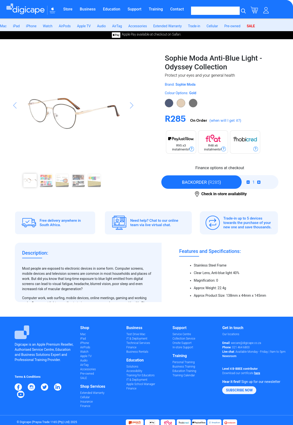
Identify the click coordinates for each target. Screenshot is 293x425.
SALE (251, 26)
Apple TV (84, 26)
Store (68, 9)
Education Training (184, 371)
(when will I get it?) (225, 120)
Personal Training (184, 362)
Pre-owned (232, 26)
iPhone (31, 26)
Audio (101, 26)
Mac (3, 26)
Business (88, 9)
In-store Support (183, 347)
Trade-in (194, 26)
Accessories (137, 26)
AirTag (117, 26)
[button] (15, 122)
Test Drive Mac (135, 334)
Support (134, 9)
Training (156, 9)
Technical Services (138, 343)
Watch (47, 26)
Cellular (212, 26)
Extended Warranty (167, 26)
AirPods (65, 26)
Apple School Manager (140, 384)
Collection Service (184, 338)
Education (111, 9)
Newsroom (229, 356)
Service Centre (182, 334)
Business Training (184, 366)
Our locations (230, 334)
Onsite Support (182, 343)
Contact (177, 9)
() (201, 182)
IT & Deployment (136, 338)
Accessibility (134, 371)
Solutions (132, 366)
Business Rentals (137, 351)
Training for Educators (140, 375)
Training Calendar (184, 375)
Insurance (86, 401)
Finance (85, 406)
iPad (16, 26)
